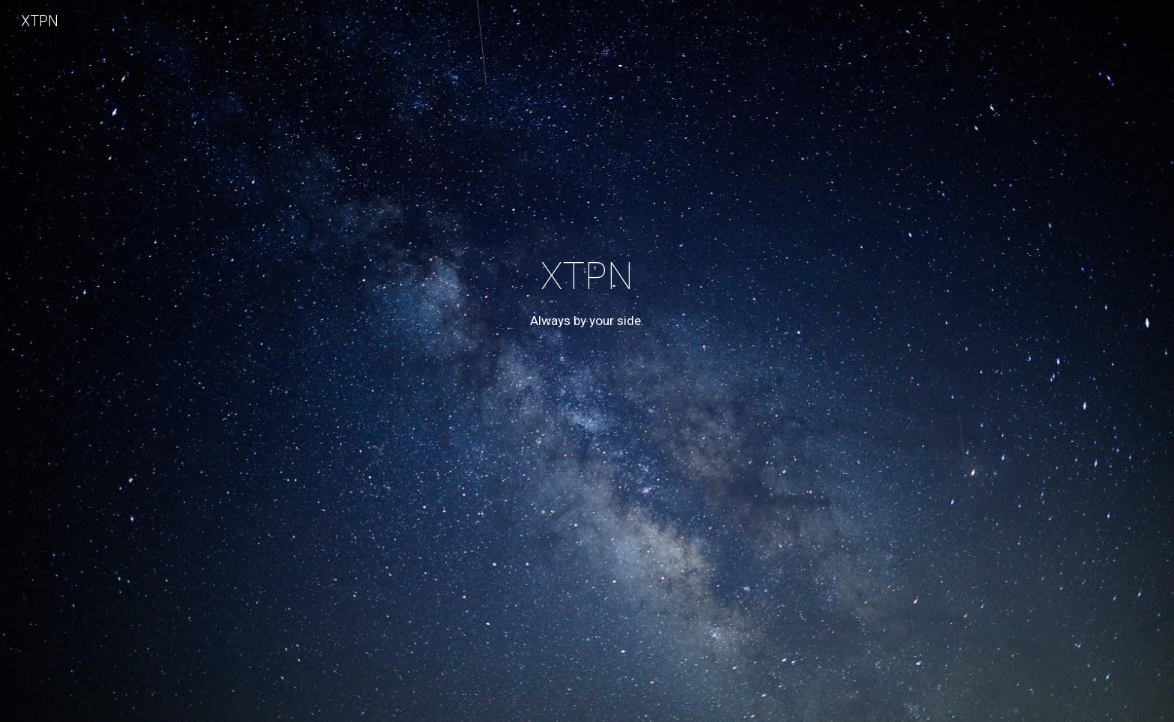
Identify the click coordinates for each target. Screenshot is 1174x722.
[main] (587, 382)
